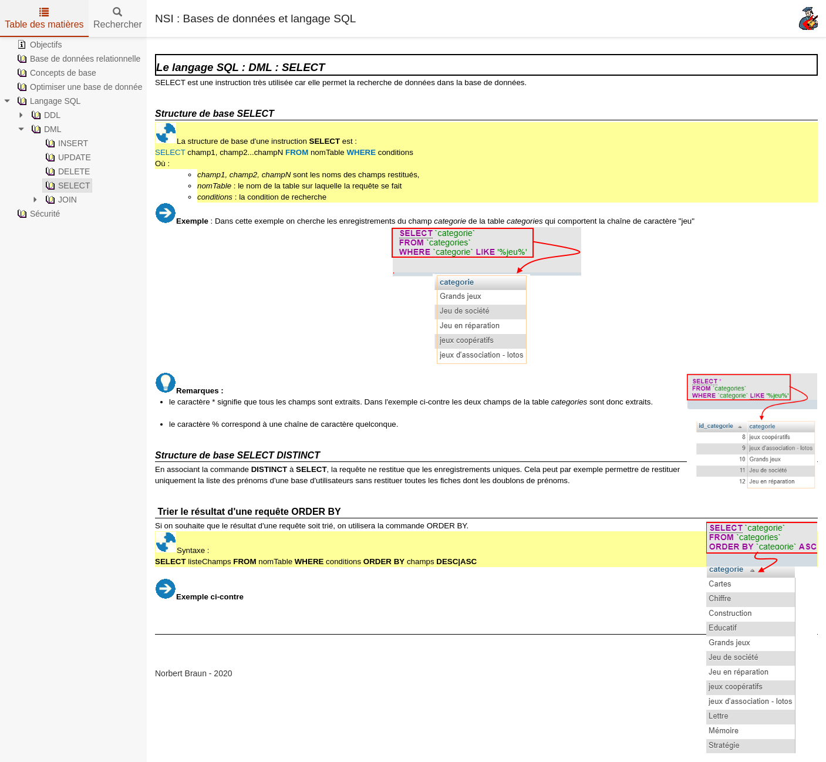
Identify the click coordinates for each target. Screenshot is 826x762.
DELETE (66, 171)
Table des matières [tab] (44, 18)
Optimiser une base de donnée (78, 87)
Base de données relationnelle (77, 59)
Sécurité (37, 214)
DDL (44, 115)
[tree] (73, 129)
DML (45, 129)
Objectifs (38, 45)
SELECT (66, 185)
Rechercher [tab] (117, 18)
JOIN (60, 200)
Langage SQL (47, 101)
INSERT (65, 143)
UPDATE (67, 157)
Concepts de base (55, 73)
